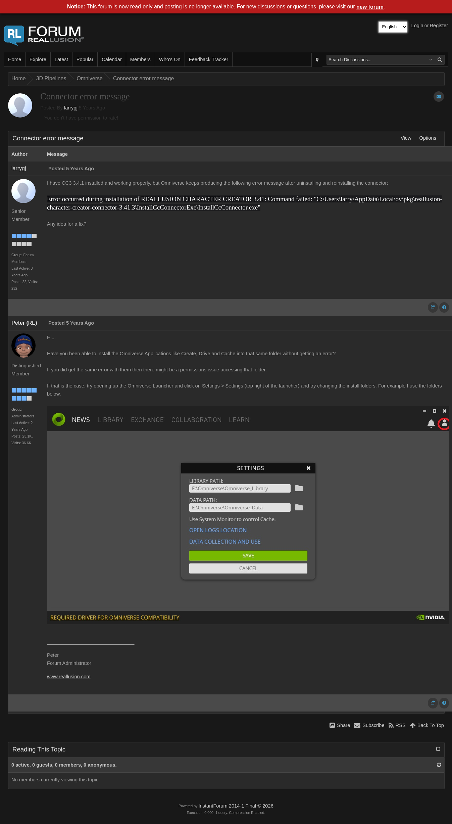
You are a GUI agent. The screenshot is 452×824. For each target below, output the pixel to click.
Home (14, 59)
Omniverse (90, 78)
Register (439, 25)
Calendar (111, 59)
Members (140, 59)
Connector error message (143, 78)
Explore (38, 59)
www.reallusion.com (69, 676)
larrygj (71, 107)
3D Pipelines (51, 78)
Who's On (170, 59)
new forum (370, 7)
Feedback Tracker (208, 59)
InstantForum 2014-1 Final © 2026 (235, 806)
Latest (61, 59)
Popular (85, 59)
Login (417, 25)
